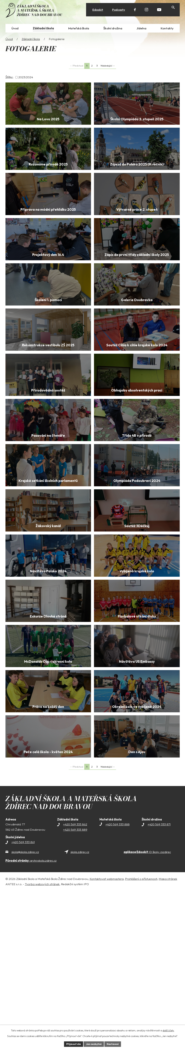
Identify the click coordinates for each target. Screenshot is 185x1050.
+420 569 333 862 (75, 983)
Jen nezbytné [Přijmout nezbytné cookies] (94, 1043)
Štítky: (9, 77)
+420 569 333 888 (117, 983)
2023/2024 (25, 78)
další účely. (168, 1030)
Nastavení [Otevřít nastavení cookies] (114, 1043)
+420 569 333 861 (23, 1001)
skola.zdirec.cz (80, 1011)
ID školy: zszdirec (147, 1011)
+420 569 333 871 (159, 983)
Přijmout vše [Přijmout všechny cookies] (72, 1043)
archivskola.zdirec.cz (31, 1019)
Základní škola (31, 39)
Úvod (9, 39)
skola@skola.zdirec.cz (25, 1011)
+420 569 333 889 (75, 988)
